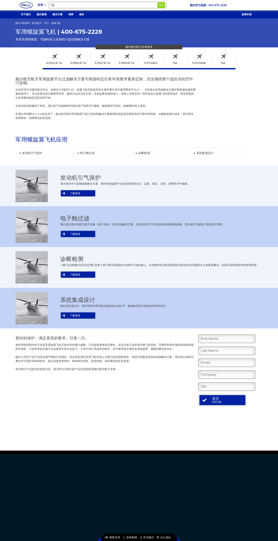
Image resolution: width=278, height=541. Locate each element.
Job (204, 386)
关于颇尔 (114, 489)
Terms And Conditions (105, 529)
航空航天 (37, 23)
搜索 (161, 5)
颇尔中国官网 (22, 23)
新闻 (111, 497)
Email (206, 362)
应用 (42, 5)
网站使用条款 (83, 529)
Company (209, 374)
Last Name (210, 351)
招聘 (111, 493)
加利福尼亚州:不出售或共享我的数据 (223, 497)
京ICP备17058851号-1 (216, 502)
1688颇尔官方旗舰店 (120, 506)
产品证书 (153, 489)
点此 (188, 515)
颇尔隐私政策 (212, 489)
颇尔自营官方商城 (118, 502)
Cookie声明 (211, 493)
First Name (210, 339)
